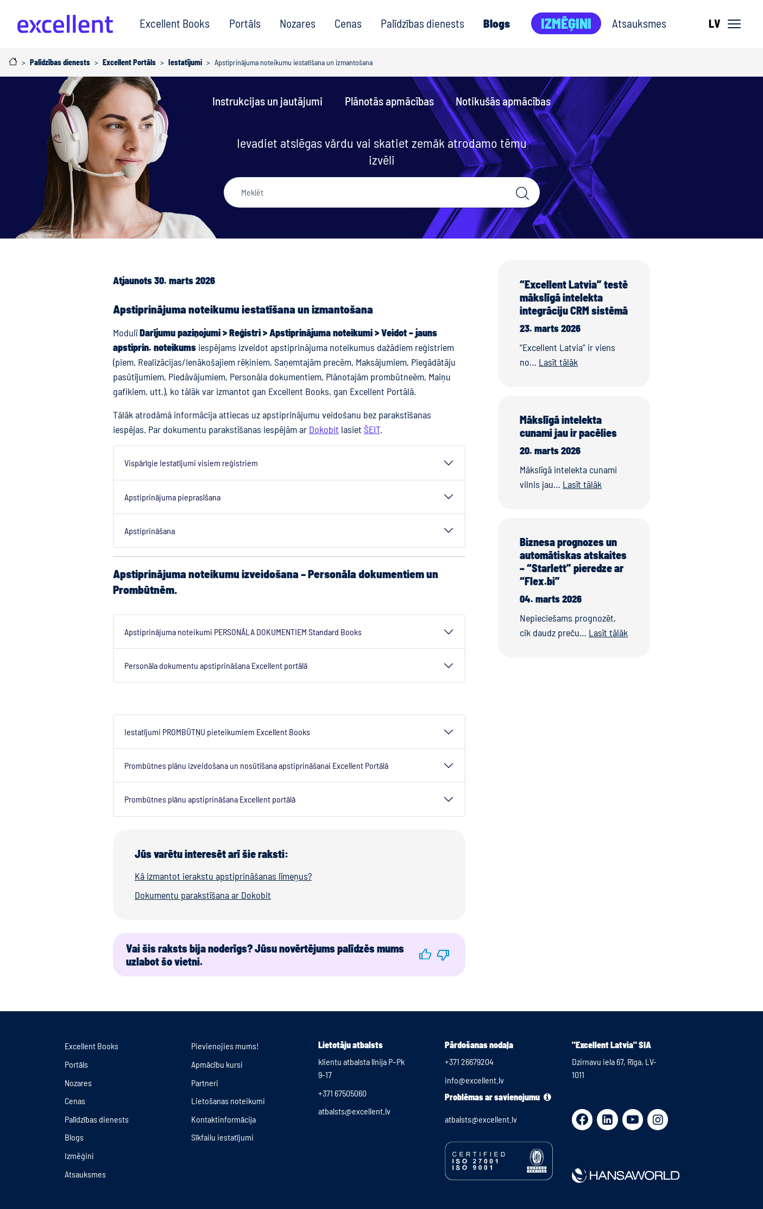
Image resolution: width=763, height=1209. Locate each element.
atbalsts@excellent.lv (354, 1111)
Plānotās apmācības (389, 101)
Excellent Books (175, 23)
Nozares (298, 23)
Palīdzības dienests (422, 23)
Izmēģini (566, 23)
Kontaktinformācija (223, 1119)
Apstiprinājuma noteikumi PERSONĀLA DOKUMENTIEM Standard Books (243, 632)
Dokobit (324, 429)
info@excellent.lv (474, 1080)
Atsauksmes (639, 23)
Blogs (496, 23)
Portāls (245, 23)
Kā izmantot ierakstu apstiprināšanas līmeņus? (223, 876)
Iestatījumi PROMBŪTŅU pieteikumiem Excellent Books (217, 731)
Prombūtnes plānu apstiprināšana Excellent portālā (209, 799)
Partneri (204, 1083)
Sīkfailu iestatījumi (222, 1137)
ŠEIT (372, 429)
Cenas (348, 23)
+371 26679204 (469, 1061)
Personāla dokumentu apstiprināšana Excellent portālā (215, 665)
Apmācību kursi (217, 1064)
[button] (425, 954)
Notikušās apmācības (503, 101)
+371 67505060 (342, 1093)
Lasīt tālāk (558, 362)
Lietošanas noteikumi (228, 1100)
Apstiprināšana (149, 530)
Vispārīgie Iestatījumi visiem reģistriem (191, 463)
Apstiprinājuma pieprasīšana (172, 497)
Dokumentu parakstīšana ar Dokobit (203, 895)
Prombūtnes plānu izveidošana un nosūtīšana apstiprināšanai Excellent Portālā (256, 765)
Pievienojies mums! (225, 1046)
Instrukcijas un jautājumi (267, 101)
